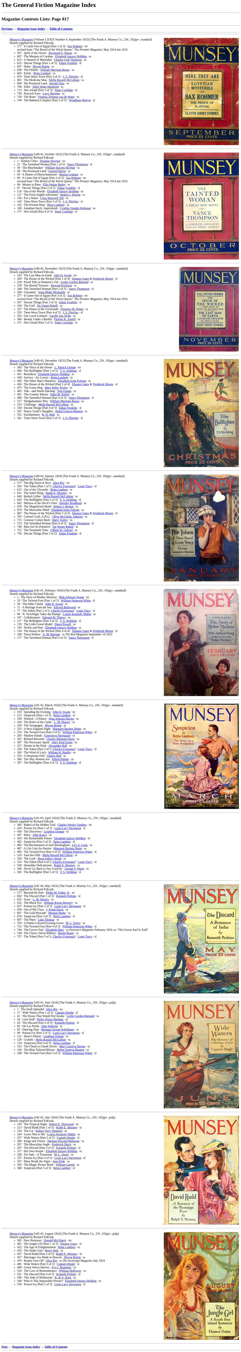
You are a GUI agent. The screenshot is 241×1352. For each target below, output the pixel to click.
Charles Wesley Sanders (72, 824)
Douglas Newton (50, 161)
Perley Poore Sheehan (50, 1019)
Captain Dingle (64, 1012)
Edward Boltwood (65, 607)
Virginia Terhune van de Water (56, 96)
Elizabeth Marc (55, 929)
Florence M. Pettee (72, 309)
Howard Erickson (61, 285)
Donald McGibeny (55, 1240)
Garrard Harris (57, 171)
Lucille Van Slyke (60, 315)
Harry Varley (60, 520)
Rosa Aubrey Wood (49, 858)
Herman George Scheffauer (57, 1029)
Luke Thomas (46, 919)
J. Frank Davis (54, 909)
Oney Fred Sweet (62, 742)
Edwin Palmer (60, 759)
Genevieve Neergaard (57, 735)
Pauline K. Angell (65, 319)
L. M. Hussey (62, 722)
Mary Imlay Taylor (56, 387)
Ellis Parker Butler (54, 184)
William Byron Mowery (58, 902)
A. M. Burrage (51, 634)
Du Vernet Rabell (47, 305)
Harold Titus (56, 83)
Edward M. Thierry (54, 617)
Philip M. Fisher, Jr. (58, 892)
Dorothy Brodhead (70, 503)
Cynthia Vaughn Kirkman (75, 208)
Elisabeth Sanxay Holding (71, 56)
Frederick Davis (61, 1144)
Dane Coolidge (64, 90)
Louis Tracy (85, 486)
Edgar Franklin (68, 63)
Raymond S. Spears (60, 53)
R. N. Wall (48, 414)
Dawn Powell (63, 624)
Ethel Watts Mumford (46, 86)
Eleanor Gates (80, 278)
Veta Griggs (64, 391)
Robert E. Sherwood (61, 1124)
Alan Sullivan (49, 1026)
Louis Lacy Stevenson (67, 828)
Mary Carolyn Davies (72, 1046)
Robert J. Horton (70, 194)
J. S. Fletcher (71, 76)
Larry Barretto (51, 93)
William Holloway (70, 1270)
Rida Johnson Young (71, 597)
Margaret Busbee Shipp (67, 728)
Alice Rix (58, 482)
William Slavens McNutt (60, 167)
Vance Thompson (77, 164)
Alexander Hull (57, 745)
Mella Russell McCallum (64, 80)
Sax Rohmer (74, 46)
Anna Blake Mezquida (51, 292)
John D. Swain (63, 275)
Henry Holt (51, 1250)
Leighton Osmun (54, 831)
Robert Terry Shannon (49, 1130)
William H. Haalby (59, 752)
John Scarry (40, 834)
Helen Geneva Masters (69, 411)
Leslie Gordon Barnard (74, 282)
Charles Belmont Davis (61, 738)
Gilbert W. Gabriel (61, 530)
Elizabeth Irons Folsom (72, 380)
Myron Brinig (41, 66)
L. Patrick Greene (65, 367)
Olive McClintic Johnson (67, 516)
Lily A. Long (80, 845)
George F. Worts (74, 868)
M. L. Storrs (73, 923)
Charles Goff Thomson (68, 59)
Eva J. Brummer (61, 1267)
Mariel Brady (66, 933)
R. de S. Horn (63, 1277)
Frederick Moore (103, 278)
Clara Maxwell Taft (52, 198)
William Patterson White (76, 600)
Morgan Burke (57, 912)
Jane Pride (59, 1161)
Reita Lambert (42, 73)
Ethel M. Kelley (60, 394)
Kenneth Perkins (66, 896)
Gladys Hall (54, 755)
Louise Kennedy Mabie (77, 614)
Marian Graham (68, 174)
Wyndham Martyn (80, 100)
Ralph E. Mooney (56, 493)
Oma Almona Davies (61, 718)
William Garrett (65, 1164)
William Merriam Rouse (55, 69)
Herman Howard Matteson (63, 1141)
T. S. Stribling (68, 370)
